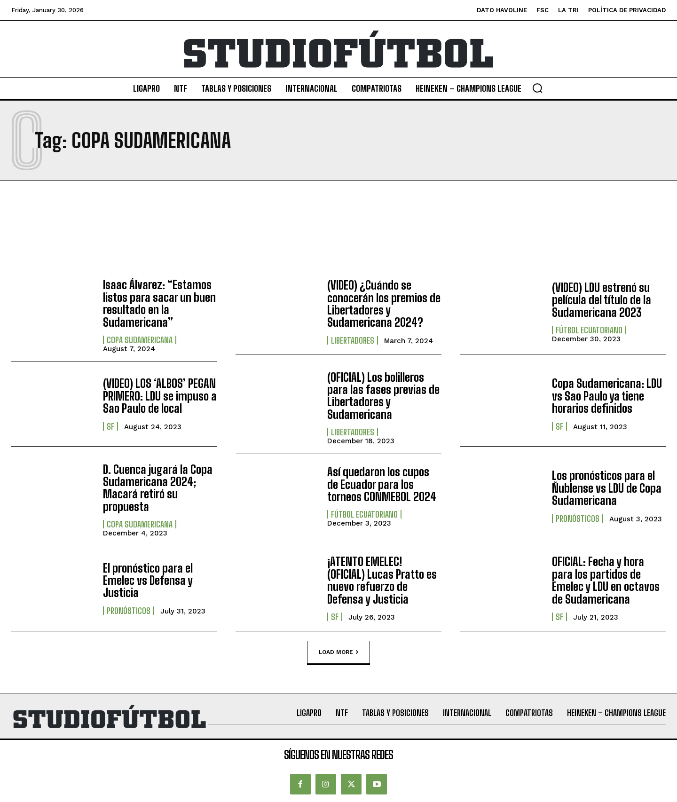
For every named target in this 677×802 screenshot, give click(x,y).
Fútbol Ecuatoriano (589, 330)
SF (110, 426)
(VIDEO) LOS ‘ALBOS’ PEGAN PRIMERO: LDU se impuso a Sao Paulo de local (160, 396)
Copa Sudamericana (140, 340)
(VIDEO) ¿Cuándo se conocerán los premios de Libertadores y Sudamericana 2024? (384, 303)
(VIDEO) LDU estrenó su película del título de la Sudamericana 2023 (601, 300)
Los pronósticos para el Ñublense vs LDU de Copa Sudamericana (606, 488)
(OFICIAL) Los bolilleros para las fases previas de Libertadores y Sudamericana (383, 395)
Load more (338, 652)
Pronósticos (577, 518)
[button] (537, 88)
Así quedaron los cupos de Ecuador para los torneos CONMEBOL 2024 (381, 484)
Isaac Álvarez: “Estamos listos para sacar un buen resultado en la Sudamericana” (159, 303)
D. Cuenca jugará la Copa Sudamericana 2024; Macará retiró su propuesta (158, 488)
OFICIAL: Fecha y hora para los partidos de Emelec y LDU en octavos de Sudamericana (606, 580)
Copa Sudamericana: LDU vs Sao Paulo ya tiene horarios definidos (607, 396)
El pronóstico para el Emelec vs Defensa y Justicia (148, 580)
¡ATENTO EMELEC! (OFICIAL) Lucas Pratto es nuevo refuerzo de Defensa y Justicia (382, 580)
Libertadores (352, 340)
